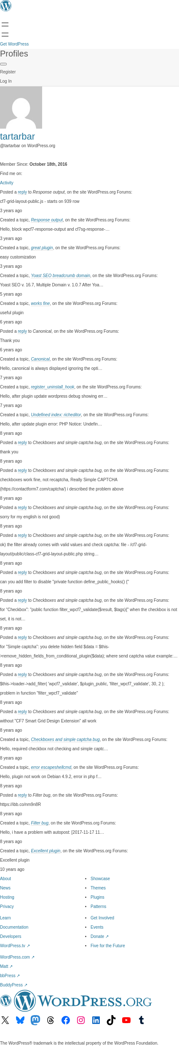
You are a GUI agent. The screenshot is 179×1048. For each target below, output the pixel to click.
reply (22, 192)
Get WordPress (14, 44)
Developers (10, 936)
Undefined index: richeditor (56, 414)
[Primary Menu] (3, 64)
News (5, 888)
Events (97, 927)
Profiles (14, 53)
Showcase (100, 878)
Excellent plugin (45, 851)
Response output (47, 220)
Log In (6, 81)
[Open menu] (5, 24)
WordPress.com (17, 957)
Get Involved (102, 918)
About (5, 878)
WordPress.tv (15, 945)
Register (8, 72)
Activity (6, 183)
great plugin (42, 247)
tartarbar (17, 136)
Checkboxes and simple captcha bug (65, 739)
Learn (5, 918)
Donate (100, 936)
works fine (40, 303)
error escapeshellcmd (51, 767)
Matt (6, 966)
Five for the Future (108, 945)
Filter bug (39, 823)
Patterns (98, 906)
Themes (98, 888)
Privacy (7, 906)
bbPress (10, 975)
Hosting (7, 897)
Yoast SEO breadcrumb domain (60, 275)
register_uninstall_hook (52, 387)
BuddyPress (13, 985)
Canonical (40, 359)
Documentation (14, 927)
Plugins (97, 897)
